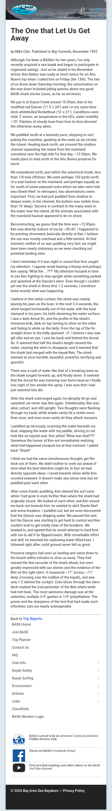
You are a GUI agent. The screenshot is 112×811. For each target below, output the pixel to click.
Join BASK (20, 632)
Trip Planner (21, 640)
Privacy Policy (74, 791)
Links (16, 701)
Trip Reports (32, 619)
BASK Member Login (28, 716)
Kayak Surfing (22, 678)
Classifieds (20, 709)
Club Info (19, 663)
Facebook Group (64, 751)
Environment (21, 686)
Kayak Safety (22, 670)
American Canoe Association (79, 736)
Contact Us (20, 647)
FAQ (15, 655)
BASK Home (21, 624)
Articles (18, 693)
